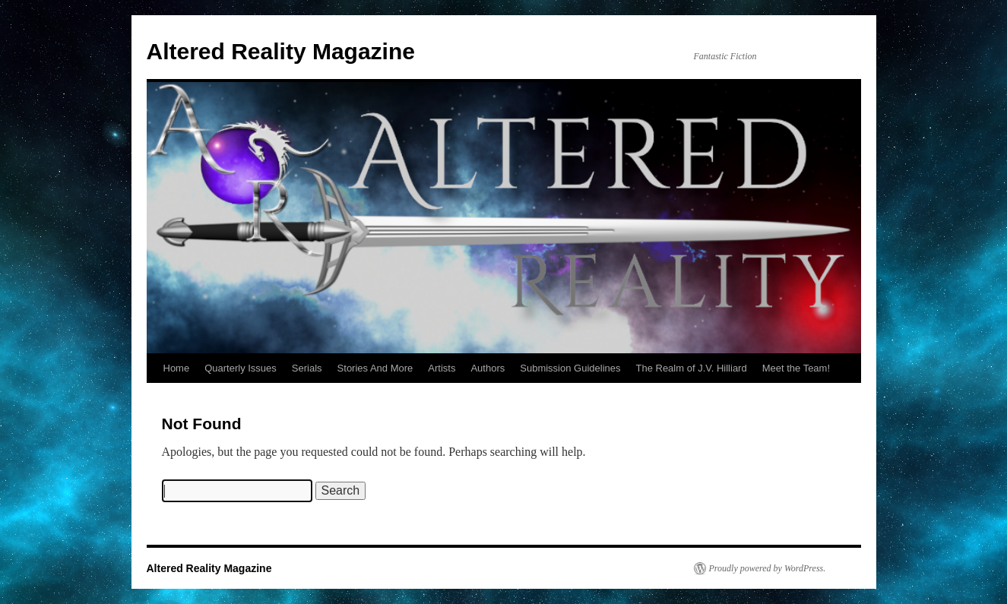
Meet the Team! (796, 368)
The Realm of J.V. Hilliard (690, 368)
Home (176, 368)
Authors (487, 368)
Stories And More (375, 368)
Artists (441, 368)
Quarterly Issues (240, 368)
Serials (307, 368)
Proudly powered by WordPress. (767, 568)
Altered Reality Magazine (281, 51)
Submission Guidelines (570, 368)
